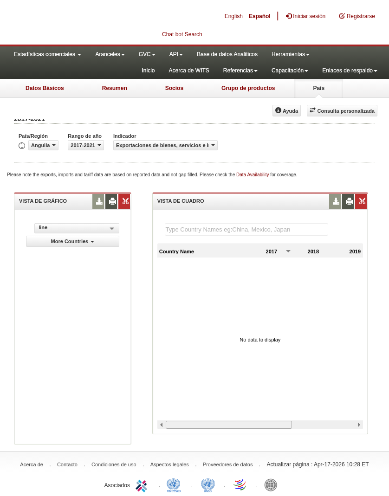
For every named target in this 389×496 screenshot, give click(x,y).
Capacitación (290, 70)
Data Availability (253, 174)
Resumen (114, 88)
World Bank (273, 484)
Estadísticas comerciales (47, 54)
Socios (174, 88)
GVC (147, 54)
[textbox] (246, 229)
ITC (143, 484)
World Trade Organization (240, 484)
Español (260, 16)
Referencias (240, 70)
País (318, 88)
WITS (93, 23)
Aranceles (109, 54)
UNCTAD (175, 484)
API (176, 54)
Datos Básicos (45, 88)
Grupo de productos (248, 88)
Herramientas (291, 54)
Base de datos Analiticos (227, 54)
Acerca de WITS (189, 70)
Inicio (148, 70)
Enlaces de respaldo (349, 70)
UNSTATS (208, 484)
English (234, 16)
